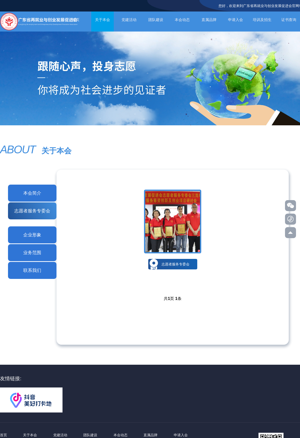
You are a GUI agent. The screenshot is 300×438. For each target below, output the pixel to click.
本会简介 (32, 193)
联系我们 (32, 270)
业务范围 (32, 252)
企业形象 (32, 234)
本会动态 (182, 20)
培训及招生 (262, 20)
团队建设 (155, 20)
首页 (3, 435)
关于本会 (102, 20)
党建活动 (129, 20)
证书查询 (288, 20)
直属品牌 (209, 20)
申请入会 (235, 20)
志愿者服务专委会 (32, 210)
